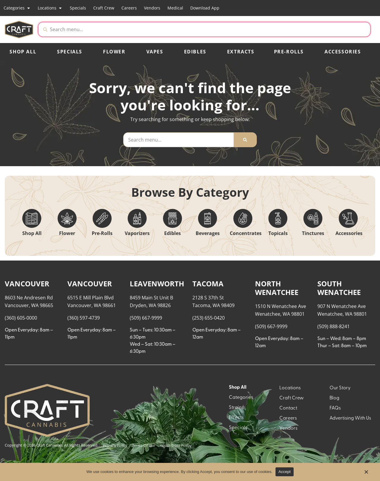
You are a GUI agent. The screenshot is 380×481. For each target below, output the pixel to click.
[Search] (245, 140)
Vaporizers (137, 233)
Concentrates (246, 233)
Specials (78, 8)
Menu (306, 270)
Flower (114, 51)
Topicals (278, 233)
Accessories (342, 51)
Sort (347, 270)
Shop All (23, 51)
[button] (320, 29)
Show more (21, 436)
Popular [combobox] (352, 276)
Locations (50, 8)
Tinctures (313, 233)
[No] (366, 473)
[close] (251, 14)
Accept (284, 471)
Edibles (195, 51)
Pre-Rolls (289, 51)
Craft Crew (103, 8)
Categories (17, 8)
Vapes (154, 51)
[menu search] (42, 280)
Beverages (208, 233)
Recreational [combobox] (314, 276)
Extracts (240, 51)
